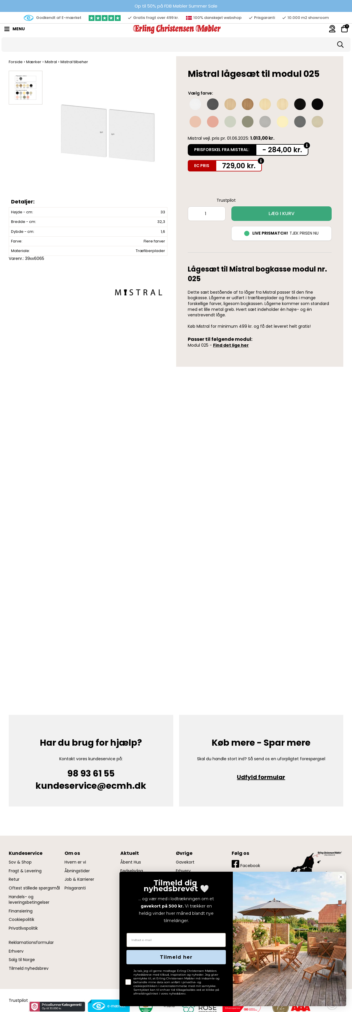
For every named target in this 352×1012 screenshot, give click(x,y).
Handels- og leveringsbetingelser (29, 899)
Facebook (246, 864)
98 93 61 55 (91, 774)
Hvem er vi (75, 862)
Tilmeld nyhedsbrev (29, 968)
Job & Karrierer (79, 879)
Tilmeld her (176, 957)
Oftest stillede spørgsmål (34, 888)
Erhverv (16, 951)
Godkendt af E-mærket (52, 18)
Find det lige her (231, 345)
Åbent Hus (130, 862)
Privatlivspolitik (23, 928)
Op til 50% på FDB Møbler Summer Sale (176, 6)
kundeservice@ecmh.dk (90, 786)
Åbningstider (77, 871)
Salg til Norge (22, 960)
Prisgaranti (75, 888)
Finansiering (21, 911)
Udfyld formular (261, 777)
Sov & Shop (20, 862)
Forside (16, 62)
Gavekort (185, 862)
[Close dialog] (341, 877)
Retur (14, 879)
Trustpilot (226, 200)
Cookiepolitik (21, 919)
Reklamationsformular (31, 942)
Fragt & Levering (25, 871)
